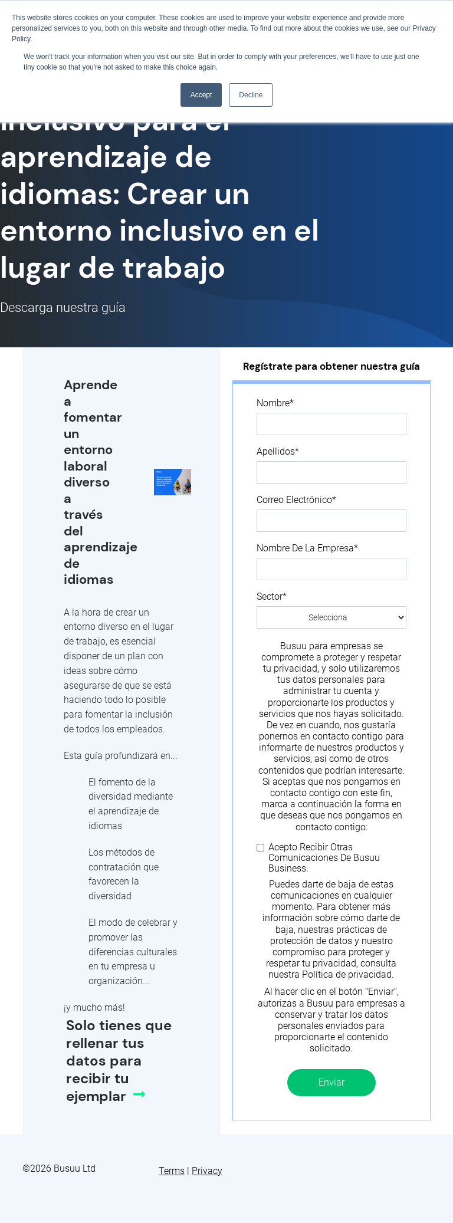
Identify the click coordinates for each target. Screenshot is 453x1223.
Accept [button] (201, 95)
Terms (172, 1171)
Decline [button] (250, 95)
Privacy (207, 1171)
